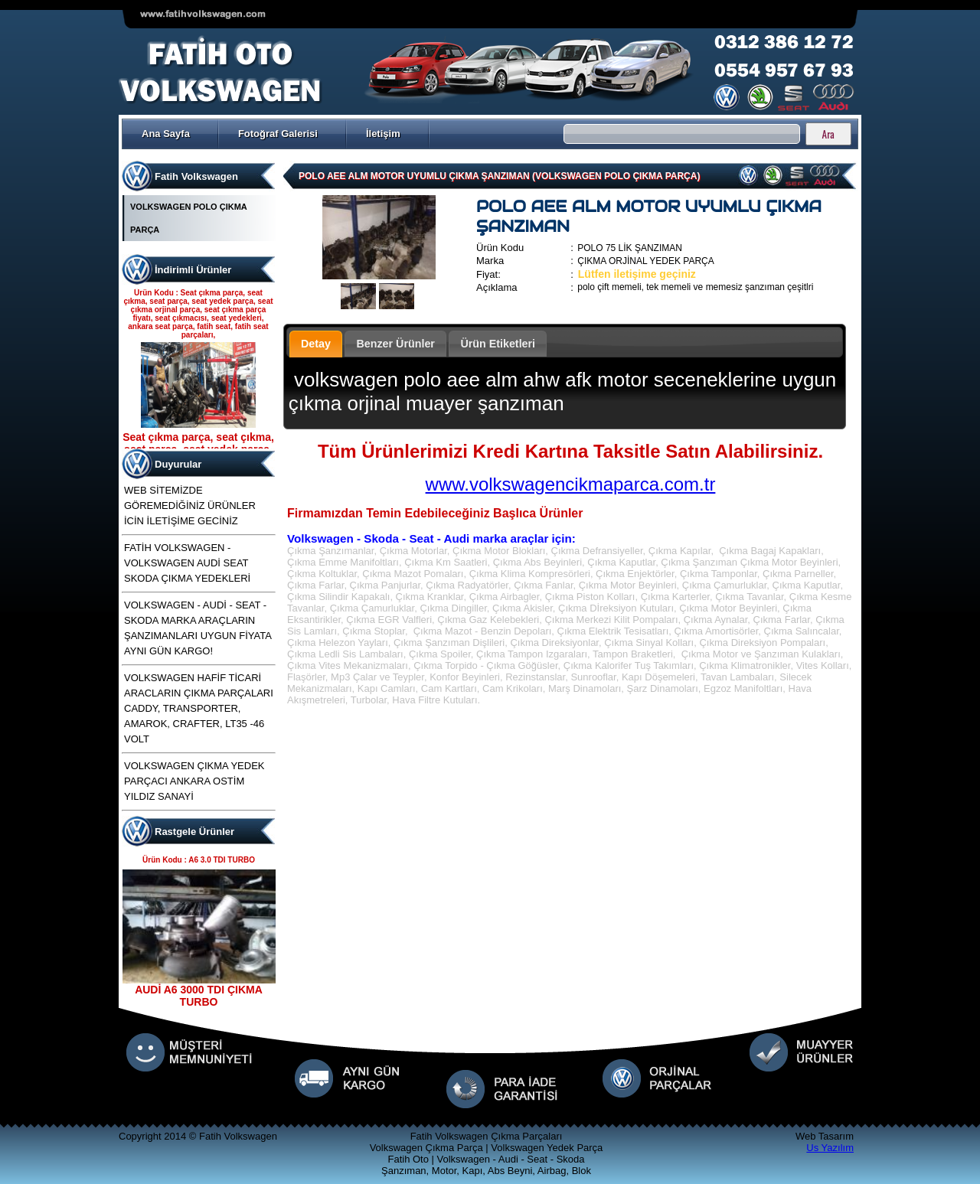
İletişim (383, 133)
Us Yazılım (830, 1147)
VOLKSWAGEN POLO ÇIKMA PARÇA (188, 218)
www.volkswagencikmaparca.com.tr (571, 484)
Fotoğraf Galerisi (278, 133)
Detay (316, 344)
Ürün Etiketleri (497, 344)
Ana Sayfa (166, 133)
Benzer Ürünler (395, 344)
